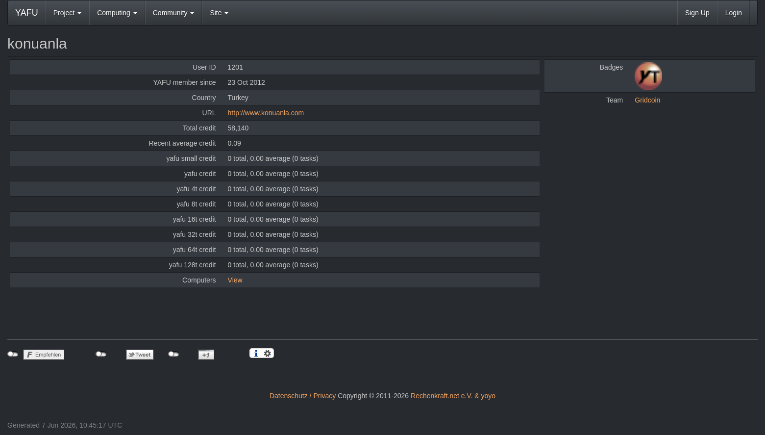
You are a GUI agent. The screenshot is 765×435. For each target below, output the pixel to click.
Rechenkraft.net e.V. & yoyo (453, 396)
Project (67, 13)
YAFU (26, 13)
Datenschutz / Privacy (303, 396)
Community (174, 13)
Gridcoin (647, 100)
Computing (117, 13)
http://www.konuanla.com (266, 113)
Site (219, 13)
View (235, 280)
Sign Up (697, 13)
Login (733, 13)
